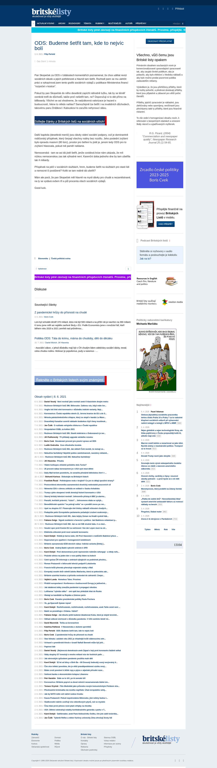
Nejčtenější (115, 23)
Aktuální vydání (46, 23)
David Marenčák (51, 623)
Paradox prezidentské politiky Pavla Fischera (75, 599)
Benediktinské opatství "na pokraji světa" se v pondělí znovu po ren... (74, 504)
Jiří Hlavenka (63, 343)
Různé (57, 747)
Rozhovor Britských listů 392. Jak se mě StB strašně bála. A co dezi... (75, 524)
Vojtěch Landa (50, 579)
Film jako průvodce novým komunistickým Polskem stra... (90, 686)
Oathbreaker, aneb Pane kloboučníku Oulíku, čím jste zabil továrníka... (87, 714)
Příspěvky (141, 23)
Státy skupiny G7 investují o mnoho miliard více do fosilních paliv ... (74, 654)
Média (57, 744)
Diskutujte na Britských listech (74, 477)
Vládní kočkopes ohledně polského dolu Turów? (65, 465)
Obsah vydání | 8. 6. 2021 (50, 396)
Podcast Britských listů (153, 240)
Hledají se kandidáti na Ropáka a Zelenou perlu (65, 595)
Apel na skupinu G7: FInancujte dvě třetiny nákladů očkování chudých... (75, 508)
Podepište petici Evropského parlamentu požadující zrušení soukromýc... (76, 512)
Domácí (58, 738)
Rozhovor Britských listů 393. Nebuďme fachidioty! (67, 457)
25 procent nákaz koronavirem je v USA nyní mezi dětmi (68, 469)
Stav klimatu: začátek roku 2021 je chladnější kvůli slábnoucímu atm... (75, 639)
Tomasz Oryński (51, 686)
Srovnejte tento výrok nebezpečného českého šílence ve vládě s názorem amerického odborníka (161, 466)
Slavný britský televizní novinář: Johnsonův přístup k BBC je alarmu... (75, 496)
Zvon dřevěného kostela (70, 445)
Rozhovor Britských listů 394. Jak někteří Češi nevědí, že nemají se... (74, 449)
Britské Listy (161, 740)
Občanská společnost (40, 747)
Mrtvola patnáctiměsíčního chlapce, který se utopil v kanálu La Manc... (75, 417)
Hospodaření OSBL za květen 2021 (59, 429)
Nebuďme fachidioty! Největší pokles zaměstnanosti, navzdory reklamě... (76, 453)
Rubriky (100, 23)
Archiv (61, 23)
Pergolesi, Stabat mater (154, 512)
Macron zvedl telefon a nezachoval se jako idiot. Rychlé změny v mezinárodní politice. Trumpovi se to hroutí (162, 446)
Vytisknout (41, 269)
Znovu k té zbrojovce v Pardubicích (159, 519)
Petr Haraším (50, 678)
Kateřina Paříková (52, 627)
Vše (173, 529)
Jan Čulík (48, 425)
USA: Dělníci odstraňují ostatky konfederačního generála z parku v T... (75, 710)
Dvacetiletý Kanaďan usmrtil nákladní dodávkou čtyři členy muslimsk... (75, 421)
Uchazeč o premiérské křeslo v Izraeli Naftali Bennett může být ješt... (74, 643)
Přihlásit (178, 8)
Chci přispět (166, 224)
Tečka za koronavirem (69, 623)
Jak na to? (145, 258)
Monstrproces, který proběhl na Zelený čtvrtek (161, 490)
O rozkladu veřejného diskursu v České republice (75, 425)
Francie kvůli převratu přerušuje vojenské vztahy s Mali (68, 568)
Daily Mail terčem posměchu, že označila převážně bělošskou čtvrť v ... (75, 473)
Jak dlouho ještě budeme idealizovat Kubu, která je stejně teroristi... (88, 615)
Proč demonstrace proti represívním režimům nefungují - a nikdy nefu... (88, 552)
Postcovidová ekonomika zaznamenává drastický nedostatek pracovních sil (77, 485)
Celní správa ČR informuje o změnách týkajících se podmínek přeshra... (75, 560)
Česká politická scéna (60, 258)
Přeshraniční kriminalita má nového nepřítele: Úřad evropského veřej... (75, 690)
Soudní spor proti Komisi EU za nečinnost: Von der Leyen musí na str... (75, 528)
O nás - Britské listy (89, 738)
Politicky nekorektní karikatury (154, 322)
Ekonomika (43, 258)
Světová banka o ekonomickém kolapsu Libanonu (66, 674)
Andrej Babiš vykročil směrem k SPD (71, 548)
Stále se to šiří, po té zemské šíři (71, 678)
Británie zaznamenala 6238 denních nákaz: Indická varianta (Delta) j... (74, 544)
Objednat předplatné (160, 41)
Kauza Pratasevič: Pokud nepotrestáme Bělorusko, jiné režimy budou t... (76, 698)
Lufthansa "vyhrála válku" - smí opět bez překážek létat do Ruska (73, 591)
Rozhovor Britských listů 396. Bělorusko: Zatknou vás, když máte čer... (75, 406)
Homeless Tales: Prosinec (69, 579)
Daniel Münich (51, 343)
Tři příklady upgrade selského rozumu (76, 437)
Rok (166, 529)
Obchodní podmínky (89, 750)
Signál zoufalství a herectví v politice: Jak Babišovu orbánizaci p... (88, 520)
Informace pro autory (112, 744)
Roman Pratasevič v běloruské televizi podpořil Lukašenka (70, 564)
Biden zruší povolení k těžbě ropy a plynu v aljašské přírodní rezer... (74, 670)
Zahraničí (35, 738)
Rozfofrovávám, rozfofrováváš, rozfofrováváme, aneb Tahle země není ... (88, 607)
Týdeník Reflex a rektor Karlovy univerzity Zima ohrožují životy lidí (83, 718)
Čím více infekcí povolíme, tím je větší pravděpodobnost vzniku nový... (75, 666)
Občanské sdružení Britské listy (61, 761)
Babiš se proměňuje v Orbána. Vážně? (61, 611)
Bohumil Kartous (52, 477)
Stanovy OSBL (110, 738)
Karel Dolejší (49, 536)
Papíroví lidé (49, 647)
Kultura (34, 744)
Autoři (128, 23)
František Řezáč (51, 481)
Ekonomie (35, 741)
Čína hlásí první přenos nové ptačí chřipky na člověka (67, 706)
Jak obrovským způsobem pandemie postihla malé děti (68, 658)
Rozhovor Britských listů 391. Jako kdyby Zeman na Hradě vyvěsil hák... (77, 516)
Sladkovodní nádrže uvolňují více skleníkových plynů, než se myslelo (74, 702)
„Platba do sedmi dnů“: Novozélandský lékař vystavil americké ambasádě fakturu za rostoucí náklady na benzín (162, 502)
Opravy (84, 744)
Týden (147, 529)
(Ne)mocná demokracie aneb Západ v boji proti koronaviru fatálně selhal (89, 650)
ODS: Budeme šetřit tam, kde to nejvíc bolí (75, 631)
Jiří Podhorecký (51, 437)
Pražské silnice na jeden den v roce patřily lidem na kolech (70, 556)
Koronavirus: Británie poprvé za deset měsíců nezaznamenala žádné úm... (76, 682)
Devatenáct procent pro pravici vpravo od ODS (75, 441)
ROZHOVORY (74, 23)
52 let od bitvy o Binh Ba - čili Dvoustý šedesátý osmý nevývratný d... (87, 662)
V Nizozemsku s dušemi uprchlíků (76, 627)
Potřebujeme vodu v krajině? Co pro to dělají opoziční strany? (87, 481)
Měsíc (157, 529)
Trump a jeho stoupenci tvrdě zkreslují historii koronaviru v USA (72, 493)
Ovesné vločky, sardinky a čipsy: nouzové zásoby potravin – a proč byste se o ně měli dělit (160, 479)
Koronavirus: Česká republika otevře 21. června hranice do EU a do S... (75, 413)
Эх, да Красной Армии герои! (57, 603)
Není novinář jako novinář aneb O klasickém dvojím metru (82, 402)
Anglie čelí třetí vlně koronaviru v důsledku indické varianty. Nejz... (73, 409)
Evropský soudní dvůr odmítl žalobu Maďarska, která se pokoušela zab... (76, 572)
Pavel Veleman (157, 412)
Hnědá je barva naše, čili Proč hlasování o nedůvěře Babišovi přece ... (87, 536)
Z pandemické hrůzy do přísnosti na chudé (61, 312)
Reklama (84, 747)
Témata (88, 23)
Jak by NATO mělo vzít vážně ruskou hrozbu (63, 694)
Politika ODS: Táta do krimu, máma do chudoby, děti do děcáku (74, 338)
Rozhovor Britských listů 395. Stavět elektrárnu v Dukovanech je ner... (75, 433)
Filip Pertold (49, 54)
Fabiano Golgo (50, 520)
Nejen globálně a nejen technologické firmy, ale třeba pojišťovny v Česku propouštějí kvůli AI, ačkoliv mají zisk (162, 433)
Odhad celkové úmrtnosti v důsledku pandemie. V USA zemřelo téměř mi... (77, 619)
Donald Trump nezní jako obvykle (158, 456)
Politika (58, 741)
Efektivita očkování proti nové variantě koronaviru (66, 532)
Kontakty (84, 741)
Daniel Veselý (50, 402)
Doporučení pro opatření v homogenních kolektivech (67, 540)
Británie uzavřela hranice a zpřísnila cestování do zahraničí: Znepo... (74, 575)
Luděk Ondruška (51, 445)
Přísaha (60, 461)
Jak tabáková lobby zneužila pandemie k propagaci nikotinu (70, 587)
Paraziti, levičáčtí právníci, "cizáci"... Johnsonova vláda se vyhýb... (73, 500)
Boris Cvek (48, 317)
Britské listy (53, 13)
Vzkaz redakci (109, 741)
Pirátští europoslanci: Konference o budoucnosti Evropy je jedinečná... (75, 583)
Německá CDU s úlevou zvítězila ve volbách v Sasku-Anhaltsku (72, 489)
